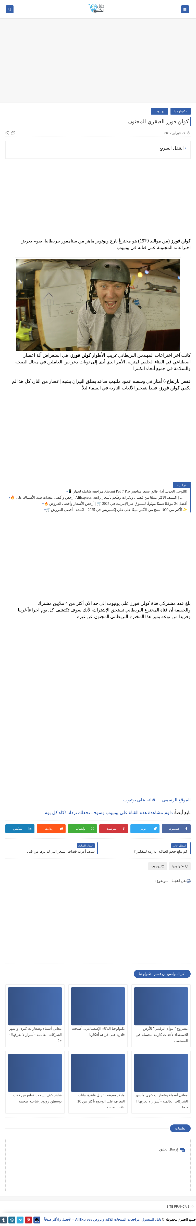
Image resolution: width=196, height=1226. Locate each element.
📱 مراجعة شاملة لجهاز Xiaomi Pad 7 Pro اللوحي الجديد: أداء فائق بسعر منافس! (127, 491)
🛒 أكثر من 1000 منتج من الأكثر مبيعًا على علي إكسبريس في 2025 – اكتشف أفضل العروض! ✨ (116, 510)
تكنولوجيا (180, 111)
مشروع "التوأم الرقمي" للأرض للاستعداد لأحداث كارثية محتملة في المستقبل (162, 1034)
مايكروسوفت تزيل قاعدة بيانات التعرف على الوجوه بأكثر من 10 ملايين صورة (101, 1101)
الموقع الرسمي (176, 799)
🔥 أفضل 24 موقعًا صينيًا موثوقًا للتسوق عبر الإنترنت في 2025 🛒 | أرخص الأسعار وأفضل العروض (115, 504)
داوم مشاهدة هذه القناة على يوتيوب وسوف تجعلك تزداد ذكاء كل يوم (108, 812)
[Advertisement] (98, 63)
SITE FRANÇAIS (178, 1206)
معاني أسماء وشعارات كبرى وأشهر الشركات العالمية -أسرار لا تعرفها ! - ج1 (161, 1101)
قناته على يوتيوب (139, 799)
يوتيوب (159, 111)
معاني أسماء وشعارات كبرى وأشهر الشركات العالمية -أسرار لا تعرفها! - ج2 (35, 1034)
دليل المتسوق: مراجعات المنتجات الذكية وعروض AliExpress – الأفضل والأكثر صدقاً (102, 1219)
